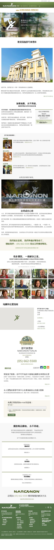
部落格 (43, 523)
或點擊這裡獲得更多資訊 (27, 364)
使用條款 (25, 531)
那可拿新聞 (44, 525)
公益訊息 (31, 526)
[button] (17, 318)
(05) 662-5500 (23, 243)
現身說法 (4, 524)
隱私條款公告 (29, 531)
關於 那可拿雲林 (48, 96)
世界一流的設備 (20, 522)
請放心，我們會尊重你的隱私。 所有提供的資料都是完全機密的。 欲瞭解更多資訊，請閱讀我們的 (27, 411)
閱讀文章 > (47, 384)
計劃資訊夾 (32, 519)
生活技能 (5, 164)
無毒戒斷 (5, 138)
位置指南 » (40, 318)
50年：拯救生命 (20, 521)
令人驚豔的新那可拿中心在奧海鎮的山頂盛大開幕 (24, 390)
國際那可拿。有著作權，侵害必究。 (10, 531)
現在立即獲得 (12, 415)
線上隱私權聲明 (20, 531)
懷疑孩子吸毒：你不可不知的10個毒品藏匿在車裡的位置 (26, 374)
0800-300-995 (41, 328)
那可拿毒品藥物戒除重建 (7, 517)
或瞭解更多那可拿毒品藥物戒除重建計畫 (26, 248)
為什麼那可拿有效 (33, 6)
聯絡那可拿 (32, 522)
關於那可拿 (18, 517)
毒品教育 (31, 524)
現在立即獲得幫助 (44, 111)
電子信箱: (10, 405)
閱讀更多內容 (28, 142)
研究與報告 (19, 526)
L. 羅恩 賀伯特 (19, 527)
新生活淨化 (6, 151)
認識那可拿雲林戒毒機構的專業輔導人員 (46, 521)
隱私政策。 (14, 411)
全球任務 (19, 519)
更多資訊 (31, 517)
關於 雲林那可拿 (24, 6)
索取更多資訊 (32, 521)
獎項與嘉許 (19, 524)
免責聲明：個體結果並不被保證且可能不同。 (40, 531)
